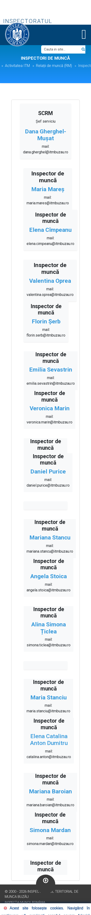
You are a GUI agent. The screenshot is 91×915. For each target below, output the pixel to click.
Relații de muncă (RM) (54, 65)
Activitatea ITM (17, 65)
